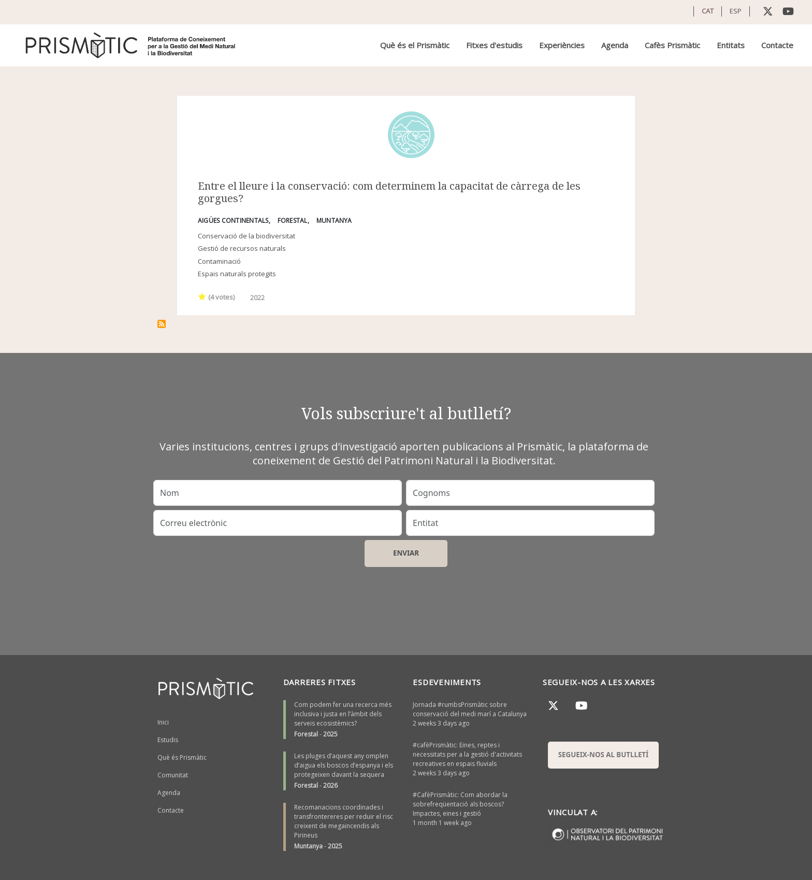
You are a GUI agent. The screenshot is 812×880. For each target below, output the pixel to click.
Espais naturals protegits (237, 273)
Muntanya (308, 846)
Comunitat (172, 775)
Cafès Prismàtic (672, 45)
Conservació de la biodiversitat (246, 235)
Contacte (777, 45)
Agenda (614, 45)
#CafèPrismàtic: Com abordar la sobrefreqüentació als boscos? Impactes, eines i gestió (460, 804)
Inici (163, 722)
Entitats (731, 45)
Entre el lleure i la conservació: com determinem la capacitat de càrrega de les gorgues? (389, 192)
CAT (708, 11)
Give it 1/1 (202, 296)
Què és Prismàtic (182, 757)
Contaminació (219, 261)
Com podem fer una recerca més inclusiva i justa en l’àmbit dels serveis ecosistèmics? (343, 714)
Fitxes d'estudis (494, 45)
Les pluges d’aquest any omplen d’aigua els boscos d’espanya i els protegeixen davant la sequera (343, 765)
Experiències (562, 45)
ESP (736, 11)
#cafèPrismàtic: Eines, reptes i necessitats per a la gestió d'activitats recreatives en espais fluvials (467, 754)
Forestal (306, 734)
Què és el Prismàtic (415, 45)
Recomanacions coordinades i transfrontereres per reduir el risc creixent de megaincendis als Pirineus (343, 821)
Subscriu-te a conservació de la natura (161, 324)
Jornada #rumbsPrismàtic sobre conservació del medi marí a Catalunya (470, 709)
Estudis (167, 739)
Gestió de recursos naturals (242, 248)
